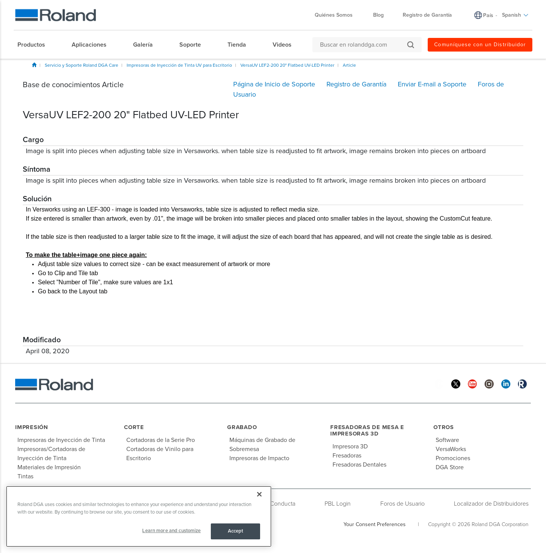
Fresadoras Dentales (359, 464)
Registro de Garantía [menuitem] (427, 15)
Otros (443, 427)
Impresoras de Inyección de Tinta (61, 440)
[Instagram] (489, 383)
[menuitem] (35, 45)
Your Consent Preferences (375, 524)
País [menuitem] (488, 15)
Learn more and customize (171, 531)
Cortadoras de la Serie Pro (160, 440)
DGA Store (450, 467)
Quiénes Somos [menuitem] (337, 15)
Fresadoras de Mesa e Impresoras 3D (367, 430)
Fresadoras (347, 455)
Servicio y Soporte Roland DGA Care (81, 65)
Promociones (453, 458)
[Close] (259, 494)
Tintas (25, 476)
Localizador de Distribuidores (491, 504)
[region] (138, 516)
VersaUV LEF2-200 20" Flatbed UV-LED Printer (287, 65)
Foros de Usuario (402, 504)
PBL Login (338, 504)
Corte (134, 427)
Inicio (34, 65)
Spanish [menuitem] (515, 15)
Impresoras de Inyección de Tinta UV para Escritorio (179, 65)
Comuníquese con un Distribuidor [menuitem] (480, 44)
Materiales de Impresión (49, 467)
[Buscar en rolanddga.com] (363, 44)
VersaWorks (451, 449)
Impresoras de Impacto (259, 458)
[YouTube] (472, 383)
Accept (235, 531)
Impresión (31, 427)
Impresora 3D (350, 446)
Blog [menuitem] (378, 15)
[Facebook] (439, 383)
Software (447, 440)
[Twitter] (455, 383)
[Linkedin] (505, 383)
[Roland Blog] (522, 383)
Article (349, 65)
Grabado (242, 427)
